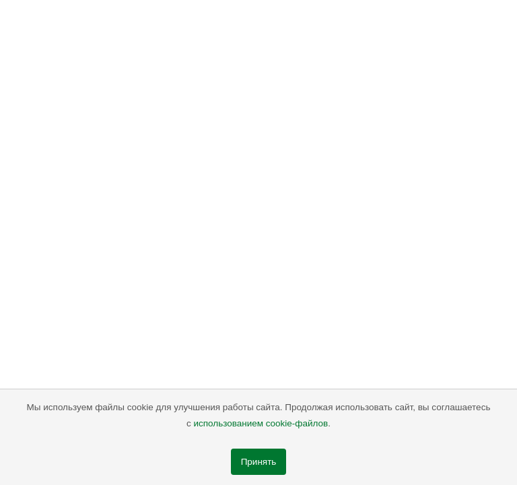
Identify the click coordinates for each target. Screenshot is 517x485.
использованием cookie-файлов (261, 423)
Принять (259, 462)
